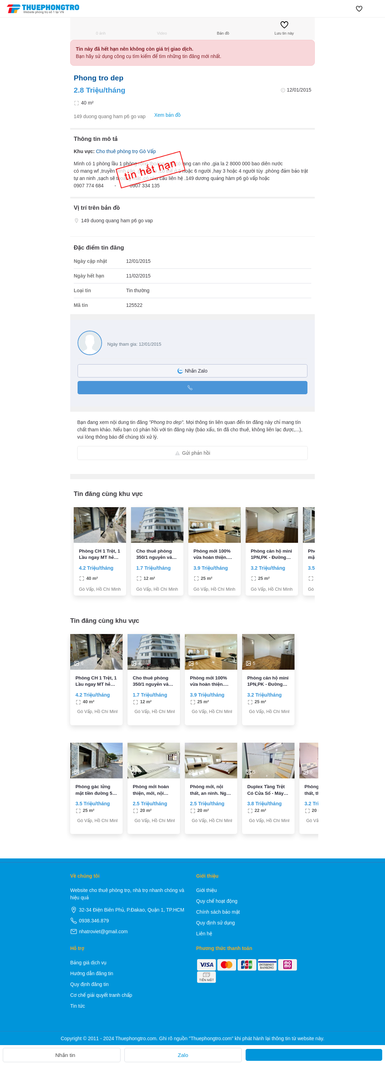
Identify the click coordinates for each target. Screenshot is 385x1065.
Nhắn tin (61, 1055)
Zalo (183, 1055)
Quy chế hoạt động (217, 901)
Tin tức (77, 1006)
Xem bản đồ (164, 115)
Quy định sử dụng (215, 923)
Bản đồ (223, 28)
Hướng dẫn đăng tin (91, 973)
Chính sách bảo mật (218, 912)
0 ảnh (101, 28)
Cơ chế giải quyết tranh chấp (101, 995)
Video (162, 28)
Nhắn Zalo (192, 371)
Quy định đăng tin (89, 984)
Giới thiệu (206, 890)
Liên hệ (204, 933)
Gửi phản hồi (192, 453)
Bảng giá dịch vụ (88, 962)
